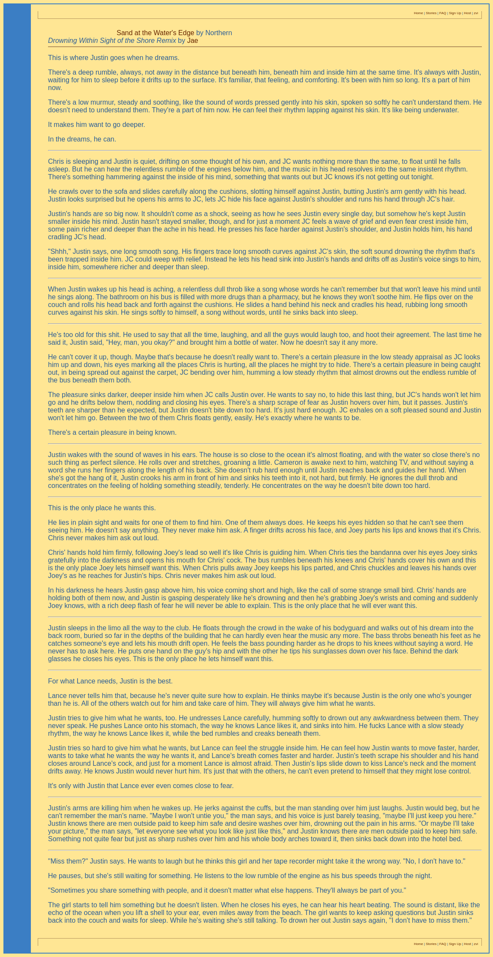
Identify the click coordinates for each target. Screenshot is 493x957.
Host (467, 13)
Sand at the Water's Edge (155, 32)
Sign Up (455, 13)
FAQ (442, 13)
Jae (192, 40)
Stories (431, 13)
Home (418, 13)
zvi (476, 13)
